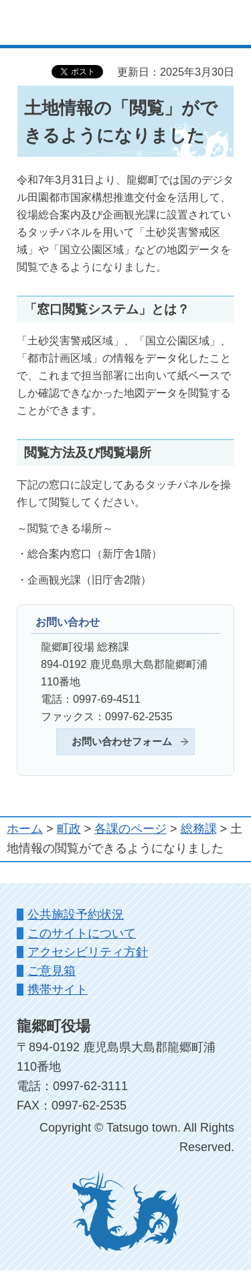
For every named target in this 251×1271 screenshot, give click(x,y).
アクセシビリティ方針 (87, 952)
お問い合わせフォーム (122, 741)
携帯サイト (57, 989)
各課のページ (130, 828)
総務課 (199, 828)
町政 (69, 828)
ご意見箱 (51, 971)
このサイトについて (81, 933)
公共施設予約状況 (75, 914)
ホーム (25, 828)
